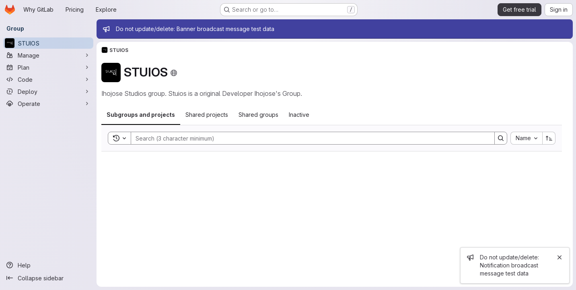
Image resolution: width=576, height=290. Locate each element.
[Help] (48, 265)
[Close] (559, 257)
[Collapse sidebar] (48, 278)
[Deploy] (48, 91)
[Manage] (48, 55)
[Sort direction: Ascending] (549, 138)
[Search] (309, 138)
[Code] (48, 79)
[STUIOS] (48, 43)
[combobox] (526, 138)
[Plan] (48, 67)
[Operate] (48, 103)
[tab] (140, 115)
